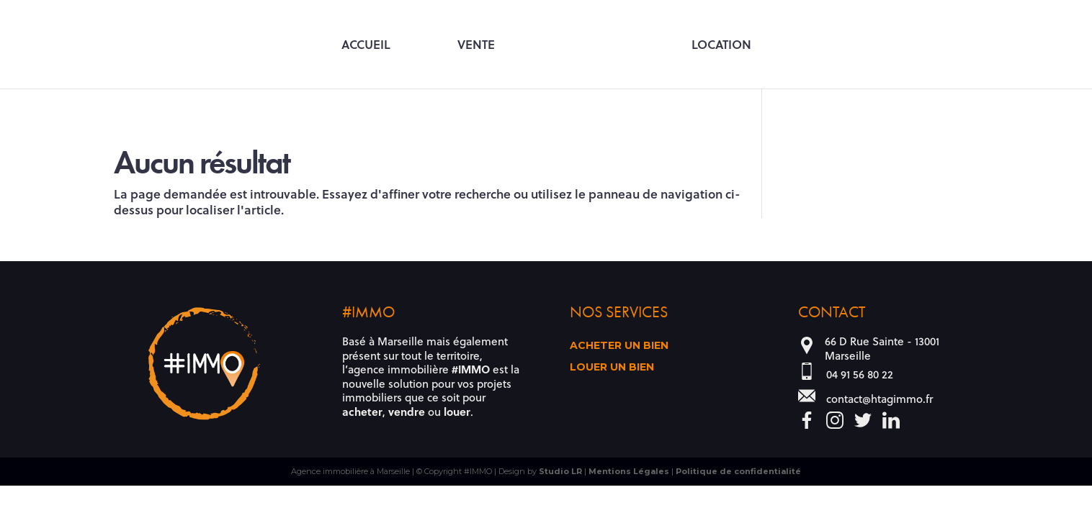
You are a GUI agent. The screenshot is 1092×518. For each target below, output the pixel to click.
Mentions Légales (628, 471)
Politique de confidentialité (738, 471)
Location (721, 45)
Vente (476, 45)
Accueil (365, 45)
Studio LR (560, 471)
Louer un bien (612, 367)
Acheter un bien (619, 346)
